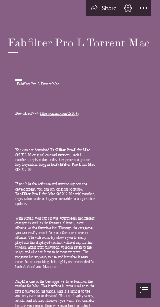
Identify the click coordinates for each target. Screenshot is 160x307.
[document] (80, 153)
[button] (103, 8)
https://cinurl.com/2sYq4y (59, 114)
